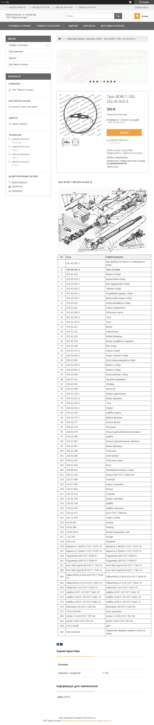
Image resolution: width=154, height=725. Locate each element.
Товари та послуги (48, 26)
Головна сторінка (19, 26)
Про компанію (16, 51)
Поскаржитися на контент (74, 721)
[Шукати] (118, 16)
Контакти (89, 26)
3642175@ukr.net (19, 182)
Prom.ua (92, 718)
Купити (124, 132)
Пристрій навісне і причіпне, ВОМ (84, 39)
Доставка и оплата (112, 26)
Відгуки (73, 26)
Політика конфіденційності (99, 721)
